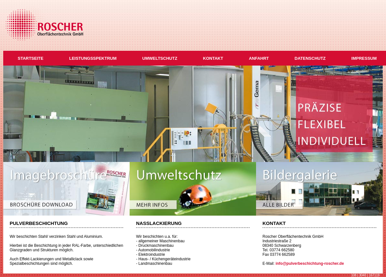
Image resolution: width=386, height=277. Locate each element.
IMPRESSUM (364, 58)
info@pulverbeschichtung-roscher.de (310, 263)
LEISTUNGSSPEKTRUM (92, 58)
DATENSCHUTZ (310, 58)
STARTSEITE (30, 58)
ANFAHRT (259, 58)
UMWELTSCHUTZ (159, 58)
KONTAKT (213, 58)
